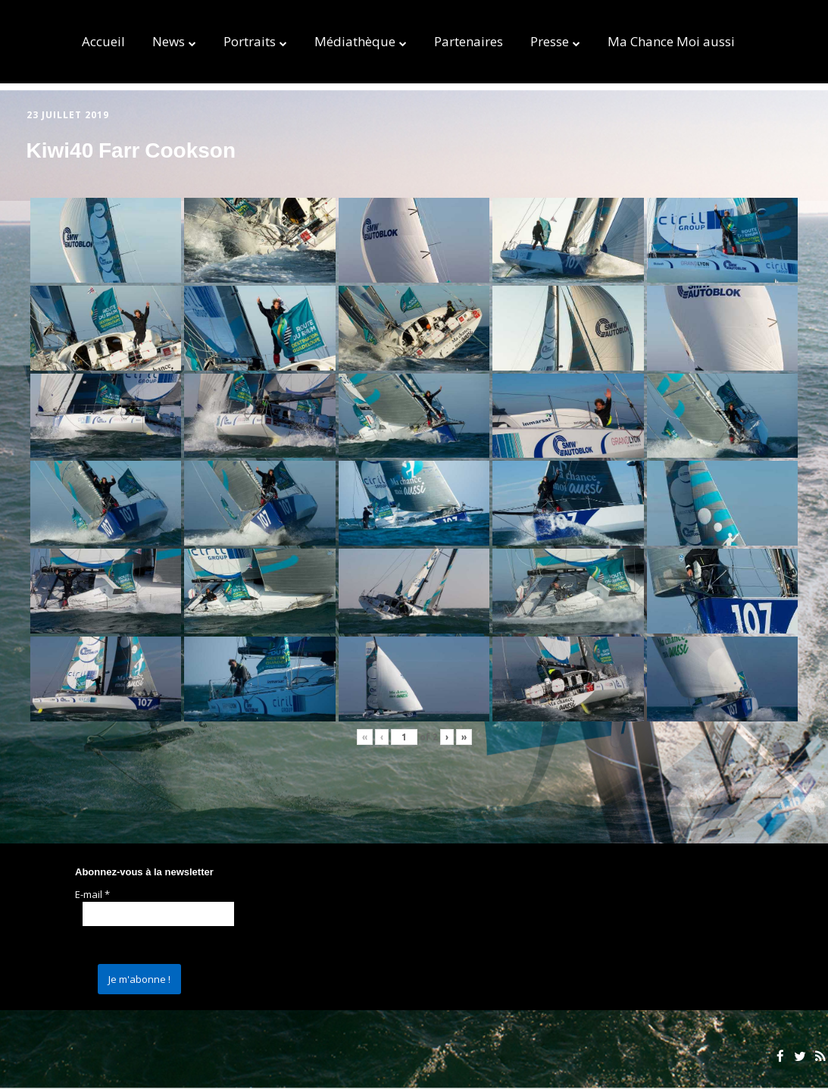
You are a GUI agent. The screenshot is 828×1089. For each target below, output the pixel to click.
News (168, 41)
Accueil (103, 41)
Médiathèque (354, 41)
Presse (549, 41)
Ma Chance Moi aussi (671, 41)
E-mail (92, 894)
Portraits (249, 41)
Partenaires (468, 41)
